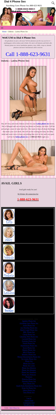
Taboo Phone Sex (29, 390)
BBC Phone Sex (29, 332)
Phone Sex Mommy (29, 370)
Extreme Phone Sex (29, 341)
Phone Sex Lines (29, 366)
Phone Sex (29, 361)
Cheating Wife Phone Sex (29, 337)
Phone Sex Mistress (29, 368)
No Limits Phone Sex (28, 359)
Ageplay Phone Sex (29, 321)
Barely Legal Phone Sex (28, 330)
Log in (29, 398)
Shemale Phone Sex (29, 381)
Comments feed (28, 403)
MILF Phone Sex (29, 352)
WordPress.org (29, 405)
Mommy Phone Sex (29, 354)
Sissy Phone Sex (29, 383)
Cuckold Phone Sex (29, 339)
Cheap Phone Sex (29, 334)
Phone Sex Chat (28, 363)
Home (4, 32)
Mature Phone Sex (28, 350)
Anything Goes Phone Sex (29, 323)
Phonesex (29, 377)
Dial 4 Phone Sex (15, 1)
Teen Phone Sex (29, 392)
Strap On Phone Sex (29, 388)
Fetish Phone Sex (29, 343)
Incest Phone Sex (29, 348)
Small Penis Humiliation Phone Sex (29, 386)
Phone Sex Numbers (29, 372)
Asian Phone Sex (29, 325)
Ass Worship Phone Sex (28, 328)
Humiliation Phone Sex (29, 346)
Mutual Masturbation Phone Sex (28, 357)
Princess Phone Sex (29, 379)
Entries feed (29, 401)
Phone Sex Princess (29, 375)
